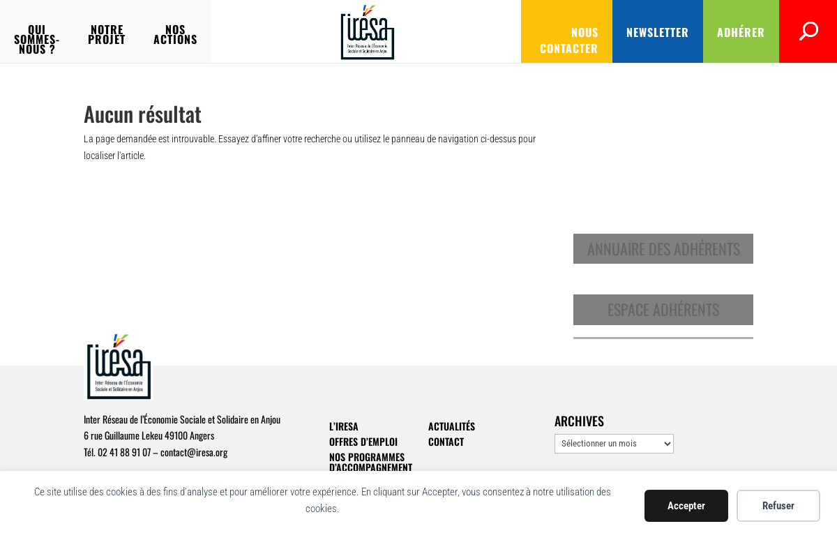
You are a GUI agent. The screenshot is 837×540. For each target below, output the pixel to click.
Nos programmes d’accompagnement (370, 461)
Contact (446, 441)
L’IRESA (344, 426)
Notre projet (230, 31)
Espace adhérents (663, 309)
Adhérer (706, 32)
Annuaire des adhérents (663, 248)
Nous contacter (519, 32)
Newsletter (622, 32)
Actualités (451, 426)
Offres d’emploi (363, 441)
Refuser (778, 506)
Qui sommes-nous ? (113, 31)
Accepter (686, 506)
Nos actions (329, 31)
